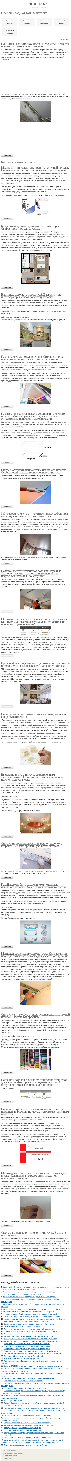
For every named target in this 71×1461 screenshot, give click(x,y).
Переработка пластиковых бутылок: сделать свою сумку (25, 1388)
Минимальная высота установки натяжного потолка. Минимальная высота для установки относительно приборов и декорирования (34, 621)
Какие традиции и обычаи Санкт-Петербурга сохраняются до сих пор (30, 1339)
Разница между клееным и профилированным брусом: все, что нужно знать (33, 1354)
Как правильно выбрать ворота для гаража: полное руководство (28, 1336)
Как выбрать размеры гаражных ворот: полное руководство (27, 1334)
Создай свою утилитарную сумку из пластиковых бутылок (26, 1445)
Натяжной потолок (61, 22)
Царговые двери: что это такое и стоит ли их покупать (23, 1294)
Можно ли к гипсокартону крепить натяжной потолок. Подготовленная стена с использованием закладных (35, 169)
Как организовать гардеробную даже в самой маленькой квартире (28, 1312)
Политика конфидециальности (10, 1455)
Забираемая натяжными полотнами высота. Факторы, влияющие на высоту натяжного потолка (34, 515)
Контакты (5, 1453)
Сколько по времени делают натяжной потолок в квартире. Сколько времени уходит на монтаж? (31, 845)
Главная (27, 8)
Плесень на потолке (10, 22)
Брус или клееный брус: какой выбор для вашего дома (25, 1358)
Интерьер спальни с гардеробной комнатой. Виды (23, 1430)
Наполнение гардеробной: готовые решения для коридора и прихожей (30, 1314)
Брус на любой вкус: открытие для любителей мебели (24, 1356)
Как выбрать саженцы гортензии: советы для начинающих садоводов (29, 1292)
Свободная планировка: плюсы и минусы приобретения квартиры (29, 1378)
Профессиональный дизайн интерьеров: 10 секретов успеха (27, 1349)
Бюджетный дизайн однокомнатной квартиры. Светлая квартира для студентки (30, 227)
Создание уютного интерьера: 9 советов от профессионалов (27, 1346)
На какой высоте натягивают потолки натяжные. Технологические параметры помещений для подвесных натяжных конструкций (31, 573)
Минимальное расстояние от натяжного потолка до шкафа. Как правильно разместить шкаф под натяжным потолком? (33, 1175)
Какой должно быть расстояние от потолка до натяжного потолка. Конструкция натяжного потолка (34, 886)
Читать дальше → (7, 155)
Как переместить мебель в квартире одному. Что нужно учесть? (28, 1425)
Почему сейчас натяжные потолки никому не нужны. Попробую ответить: (34, 715)
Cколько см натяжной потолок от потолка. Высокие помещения (33, 1234)
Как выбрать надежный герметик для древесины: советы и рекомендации (32, 1316)
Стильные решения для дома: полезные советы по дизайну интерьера (31, 1351)
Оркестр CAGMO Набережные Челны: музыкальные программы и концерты (33, 1366)
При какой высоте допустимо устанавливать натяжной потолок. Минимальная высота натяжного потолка (35, 664)
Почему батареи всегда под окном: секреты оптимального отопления (30, 1331)
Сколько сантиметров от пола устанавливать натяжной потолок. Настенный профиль (35, 1016)
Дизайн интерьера (35, 3)
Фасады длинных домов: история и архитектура (22, 1428)
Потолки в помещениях (44, 22)
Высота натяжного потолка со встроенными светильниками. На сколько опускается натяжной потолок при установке (32, 777)
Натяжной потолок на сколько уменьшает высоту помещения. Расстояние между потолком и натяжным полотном (35, 1111)
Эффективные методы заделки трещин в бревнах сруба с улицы (29, 1324)
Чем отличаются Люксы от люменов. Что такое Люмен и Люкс (27, 1438)
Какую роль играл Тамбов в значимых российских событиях (27, 1344)
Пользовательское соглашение (15, 1453)
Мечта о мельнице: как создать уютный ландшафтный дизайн (28, 1415)
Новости (35, 8)
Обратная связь (7, 1458)
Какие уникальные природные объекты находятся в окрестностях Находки (31, 1309)
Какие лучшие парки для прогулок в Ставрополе (22, 1326)
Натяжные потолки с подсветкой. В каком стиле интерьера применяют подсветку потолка (31, 296)
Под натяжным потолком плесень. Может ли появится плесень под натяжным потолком (35, 45)
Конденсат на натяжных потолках (9, 32)
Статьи (43, 8)
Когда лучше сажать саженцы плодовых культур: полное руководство (29, 1297)
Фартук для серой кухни (13, 1400)
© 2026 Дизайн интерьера (9, 1450)
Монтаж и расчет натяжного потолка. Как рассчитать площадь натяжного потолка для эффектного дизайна (34, 955)
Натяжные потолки (27, 22)
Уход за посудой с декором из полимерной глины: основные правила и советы (34, 1408)
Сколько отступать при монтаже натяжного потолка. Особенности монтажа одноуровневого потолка (34, 471)
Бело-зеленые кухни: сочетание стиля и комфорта (23, 1381)
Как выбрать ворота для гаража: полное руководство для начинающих (31, 1341)
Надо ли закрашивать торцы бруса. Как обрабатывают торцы (27, 1423)
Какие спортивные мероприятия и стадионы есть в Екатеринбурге (29, 1329)
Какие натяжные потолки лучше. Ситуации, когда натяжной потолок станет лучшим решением (32, 358)
